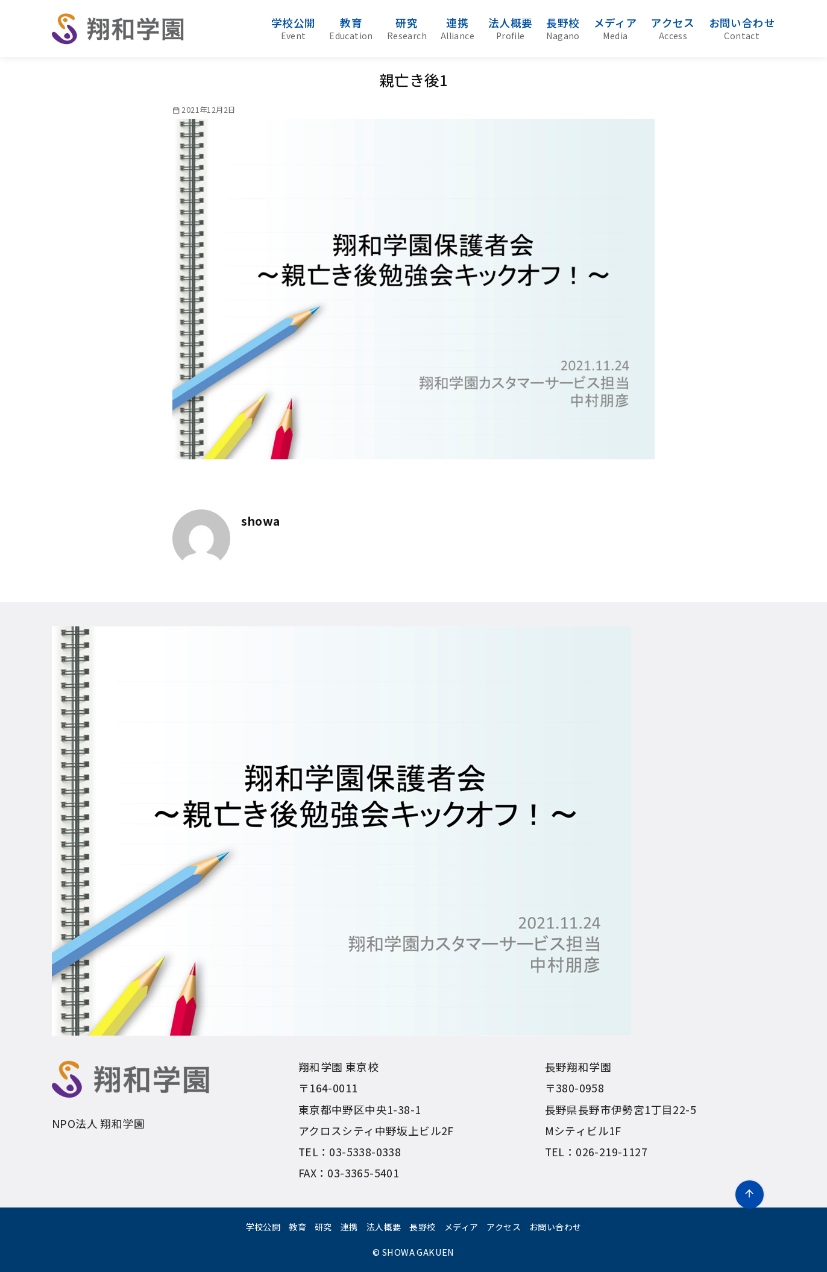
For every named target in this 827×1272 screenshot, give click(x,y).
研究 (407, 28)
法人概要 (510, 28)
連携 (457, 28)
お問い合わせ (742, 28)
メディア (616, 28)
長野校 (562, 28)
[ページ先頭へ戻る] (749, 1194)
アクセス (673, 28)
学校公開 (293, 28)
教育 (351, 28)
